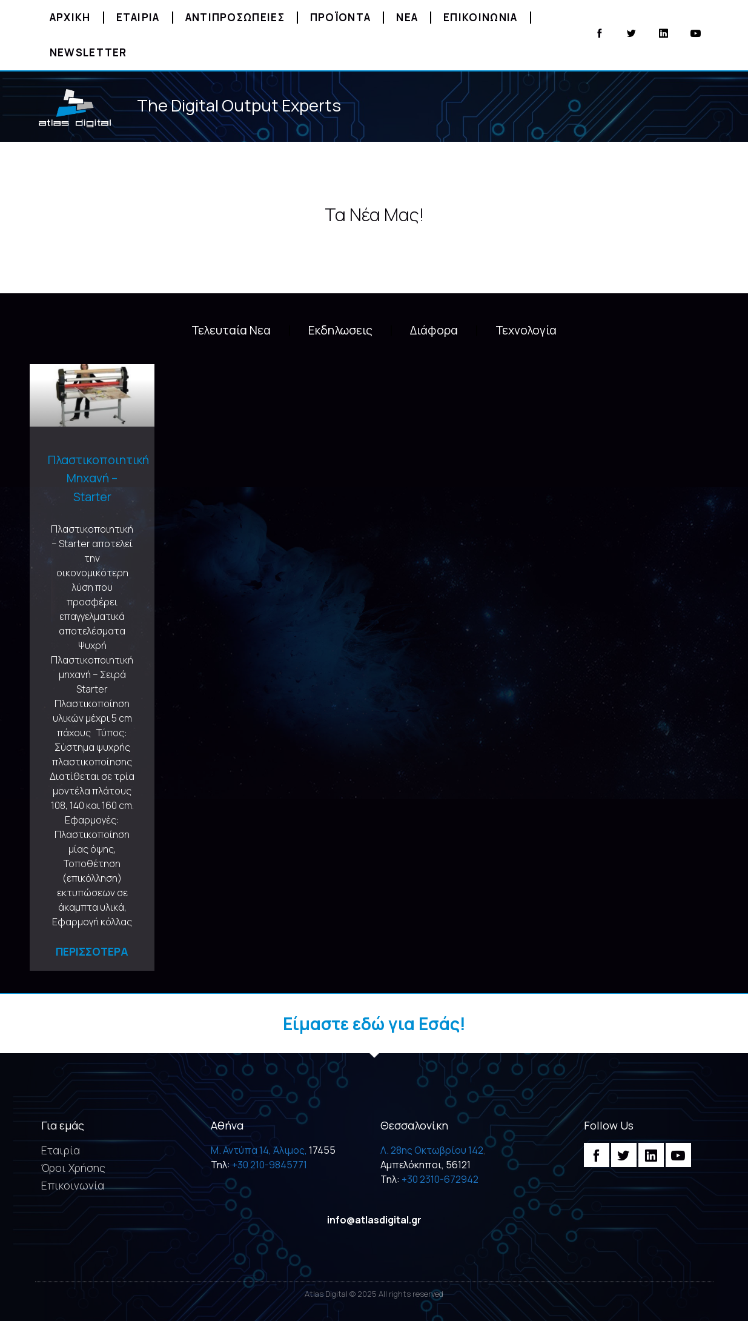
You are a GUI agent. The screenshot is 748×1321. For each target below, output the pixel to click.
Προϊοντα (340, 17)
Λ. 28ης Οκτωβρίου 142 (431, 1150)
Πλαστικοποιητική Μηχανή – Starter (98, 478)
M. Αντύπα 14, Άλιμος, (259, 1150)
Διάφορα (434, 330)
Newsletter (88, 52)
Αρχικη (70, 17)
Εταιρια (138, 17)
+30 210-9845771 (269, 1164)
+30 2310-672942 (440, 1179)
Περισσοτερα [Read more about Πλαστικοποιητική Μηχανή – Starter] (92, 951)
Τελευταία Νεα (231, 330)
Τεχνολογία (526, 330)
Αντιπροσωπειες (235, 17)
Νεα (407, 17)
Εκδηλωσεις (340, 330)
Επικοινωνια (480, 17)
